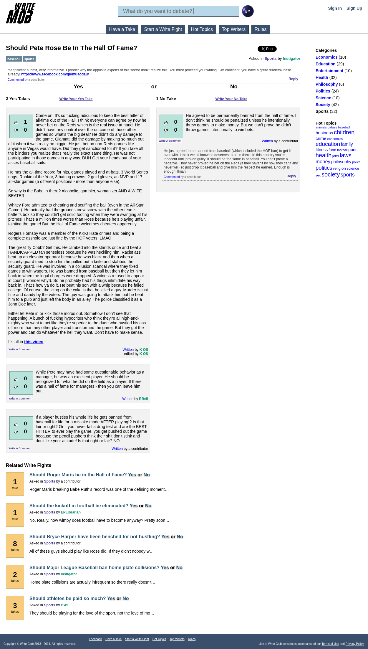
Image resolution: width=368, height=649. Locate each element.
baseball (344, 127)
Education (326, 64)
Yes (132, 474)
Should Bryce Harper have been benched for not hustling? (94, 536)
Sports (322, 111)
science (353, 168)
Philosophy (327, 84)
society (330, 174)
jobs (335, 156)
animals (321, 127)
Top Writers (234, 29)
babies (332, 127)
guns (352, 149)
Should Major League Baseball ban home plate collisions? (94, 567)
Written (128, 350)
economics (335, 139)
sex (318, 175)
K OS (144, 350)
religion (339, 168)
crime (321, 138)
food (332, 150)
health (323, 155)
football (342, 150)
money (323, 161)
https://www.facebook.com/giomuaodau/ (55, 74)
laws (346, 155)
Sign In (335, 8)
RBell (143, 399)
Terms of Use (330, 643)
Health (322, 77)
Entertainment (329, 70)
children (344, 132)
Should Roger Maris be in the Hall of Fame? (78, 474)
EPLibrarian (71, 512)
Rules (261, 29)
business (324, 132)
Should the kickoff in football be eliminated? (78, 505)
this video (33, 341)
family (347, 144)
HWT (65, 605)
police (356, 162)
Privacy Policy (355, 643)
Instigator (291, 58)
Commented (16, 79)
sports (348, 175)
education (328, 144)
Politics (323, 91)
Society (323, 104)
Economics (327, 57)
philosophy (341, 161)
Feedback (95, 639)
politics (324, 168)
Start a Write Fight (163, 29)
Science (323, 97)
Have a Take (122, 29)
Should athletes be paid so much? (67, 598)
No (146, 474)
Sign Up (354, 8)
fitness (322, 149)
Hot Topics (202, 29)
